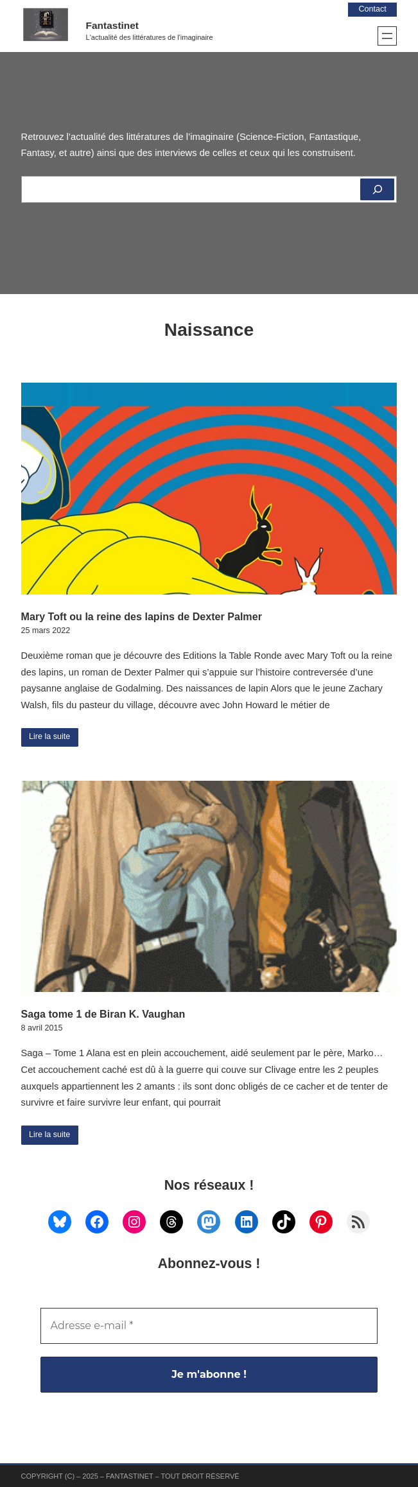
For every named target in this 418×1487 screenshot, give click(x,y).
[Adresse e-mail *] (209, 1326)
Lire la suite (49, 736)
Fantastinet (112, 25)
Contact (372, 8)
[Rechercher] (377, 189)
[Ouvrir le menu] (387, 36)
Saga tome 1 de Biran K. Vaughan (103, 1014)
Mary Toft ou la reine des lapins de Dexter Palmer (141, 616)
